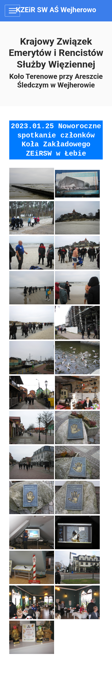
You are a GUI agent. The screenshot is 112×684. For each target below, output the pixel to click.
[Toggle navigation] (12, 11)
